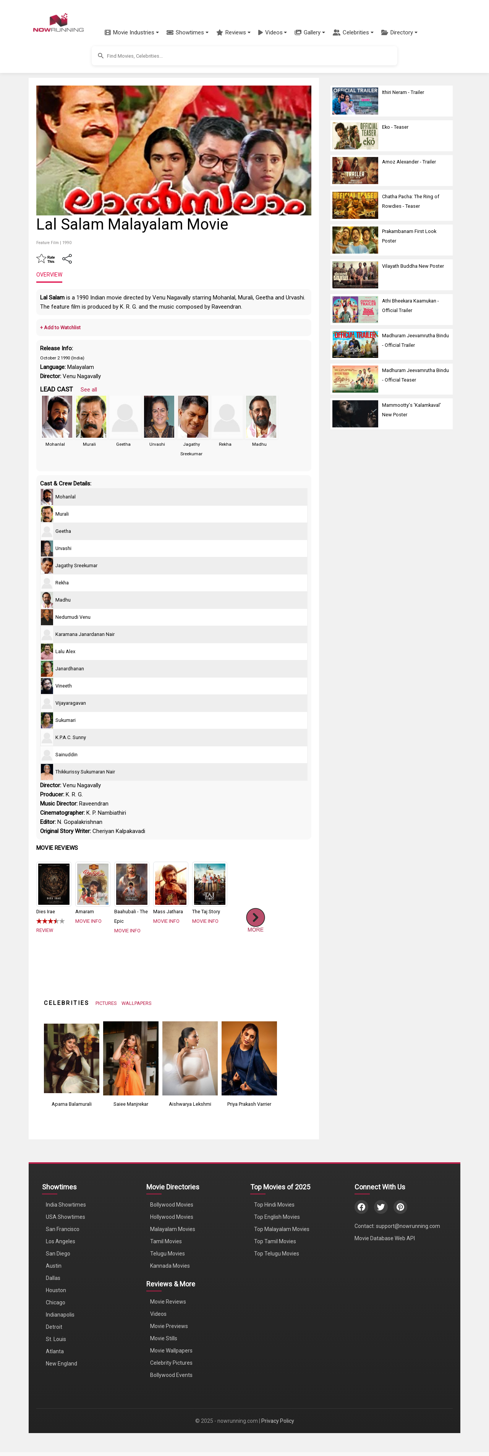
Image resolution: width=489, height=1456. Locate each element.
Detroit (54, 1327)
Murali (89, 444)
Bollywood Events (171, 1375)
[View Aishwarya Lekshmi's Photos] (190, 1058)
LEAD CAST (56, 389)
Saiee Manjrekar (130, 1104)
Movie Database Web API (385, 1238)
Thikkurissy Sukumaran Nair (85, 772)
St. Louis (56, 1339)
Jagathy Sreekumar (76, 565)
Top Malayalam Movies (281, 1229)
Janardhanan (69, 668)
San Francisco (62, 1229)
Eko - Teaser (395, 127)
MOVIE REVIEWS (57, 847)
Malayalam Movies (172, 1229)
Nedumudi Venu (73, 617)
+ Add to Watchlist (60, 327)
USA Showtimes (65, 1217)
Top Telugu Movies (276, 1254)
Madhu (259, 444)
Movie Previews (169, 1326)
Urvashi (157, 444)
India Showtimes (66, 1205)
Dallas (53, 1278)
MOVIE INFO (88, 921)
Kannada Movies (170, 1266)
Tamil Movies (166, 1241)
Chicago (55, 1302)
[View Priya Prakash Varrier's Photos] (249, 1058)
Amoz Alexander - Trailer (409, 162)
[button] (132, 32)
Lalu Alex (65, 651)
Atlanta (55, 1351)
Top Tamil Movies (275, 1241)
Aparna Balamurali (72, 1104)
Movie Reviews (168, 1302)
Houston (56, 1290)
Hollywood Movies (171, 1217)
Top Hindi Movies (274, 1205)
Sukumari (65, 720)
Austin (54, 1266)
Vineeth (63, 686)
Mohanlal (55, 444)
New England (61, 1364)
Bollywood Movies (171, 1205)
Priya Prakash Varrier (249, 1104)
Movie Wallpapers (171, 1351)
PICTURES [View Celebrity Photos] (106, 1003)
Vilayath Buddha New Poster (413, 266)
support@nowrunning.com (408, 1226)
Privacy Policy (277, 1421)
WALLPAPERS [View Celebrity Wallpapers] (136, 1003)
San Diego (58, 1254)
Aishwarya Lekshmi (190, 1104)
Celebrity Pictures (171, 1363)
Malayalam (80, 367)
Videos (158, 1314)
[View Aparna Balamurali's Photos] (71, 1058)
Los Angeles (60, 1241)
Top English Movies (277, 1217)
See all (89, 389)
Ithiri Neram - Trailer (403, 92)
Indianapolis (60, 1315)
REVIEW (44, 930)
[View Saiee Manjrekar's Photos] (131, 1058)
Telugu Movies (167, 1254)
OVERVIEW (49, 275)
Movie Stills (163, 1338)
